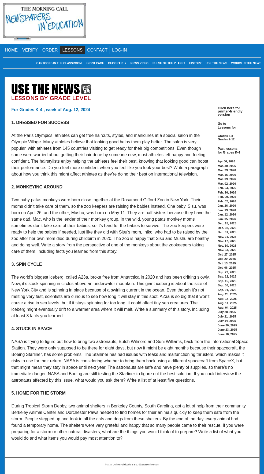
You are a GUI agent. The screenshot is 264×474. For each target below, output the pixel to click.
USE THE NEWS (216, 63)
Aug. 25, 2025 (227, 294)
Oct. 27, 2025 (227, 254)
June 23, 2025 (227, 329)
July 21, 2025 (227, 316)
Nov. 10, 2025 (227, 245)
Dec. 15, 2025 (227, 223)
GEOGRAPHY (117, 63)
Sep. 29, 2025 (227, 272)
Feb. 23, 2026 (227, 187)
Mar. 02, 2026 (227, 183)
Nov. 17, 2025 (227, 241)
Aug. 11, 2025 (227, 303)
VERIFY (30, 50)
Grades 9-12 (226, 139)
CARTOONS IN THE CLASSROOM (59, 63)
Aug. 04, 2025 (227, 307)
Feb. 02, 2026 (227, 201)
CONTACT (97, 50)
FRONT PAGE (95, 63)
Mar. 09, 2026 (227, 179)
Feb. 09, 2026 (227, 196)
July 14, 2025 (227, 320)
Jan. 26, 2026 (227, 205)
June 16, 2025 (227, 334)
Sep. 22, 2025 (227, 276)
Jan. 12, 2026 (227, 214)
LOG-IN (119, 50)
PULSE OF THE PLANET (169, 63)
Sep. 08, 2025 (227, 285)
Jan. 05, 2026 (227, 219)
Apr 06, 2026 (226, 161)
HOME (11, 50)
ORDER (50, 50)
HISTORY (195, 63)
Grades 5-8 (225, 135)
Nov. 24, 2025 (227, 236)
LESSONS (72, 50)
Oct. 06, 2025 (227, 267)
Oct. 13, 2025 (227, 263)
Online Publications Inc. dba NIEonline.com (136, 464)
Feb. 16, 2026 (227, 192)
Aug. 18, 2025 (227, 298)
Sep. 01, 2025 (227, 289)
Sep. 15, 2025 (227, 281)
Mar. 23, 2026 (227, 170)
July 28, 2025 (227, 311)
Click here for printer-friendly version (230, 111)
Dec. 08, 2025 (227, 227)
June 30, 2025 (227, 325)
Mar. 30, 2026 (227, 165)
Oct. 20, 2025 (227, 258)
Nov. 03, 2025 (227, 249)
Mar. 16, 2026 (227, 174)
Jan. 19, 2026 (227, 210)
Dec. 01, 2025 (227, 232)
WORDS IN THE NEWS (246, 63)
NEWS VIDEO (139, 63)
